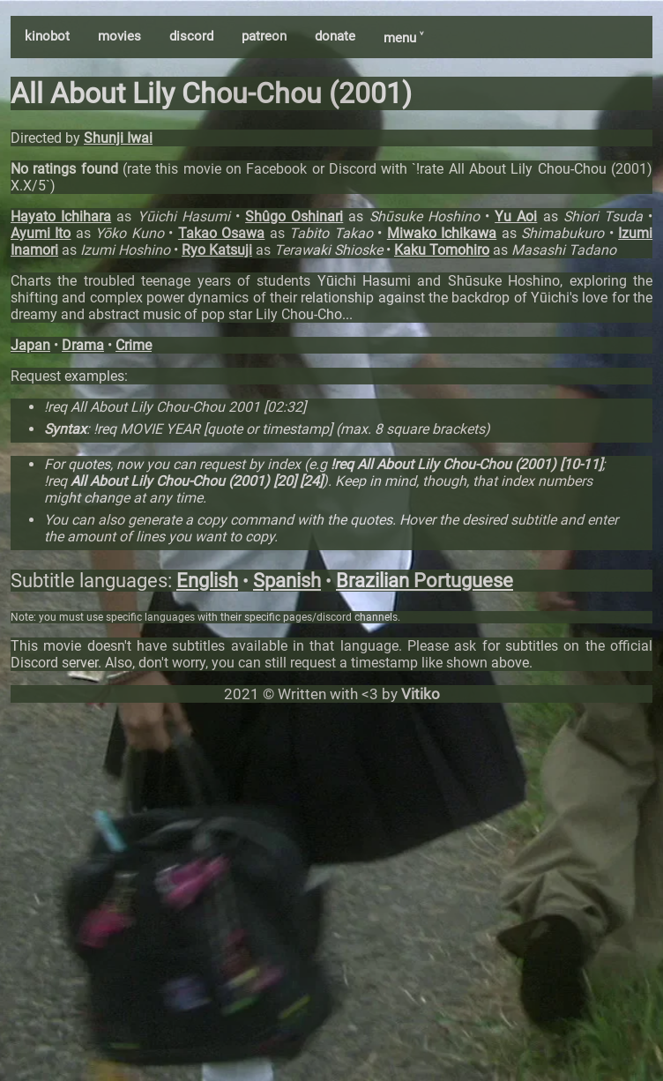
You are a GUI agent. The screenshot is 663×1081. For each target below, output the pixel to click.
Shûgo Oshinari (294, 216)
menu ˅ (403, 38)
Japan (30, 345)
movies (119, 36)
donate (335, 36)
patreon (264, 36)
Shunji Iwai (118, 138)
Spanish (287, 581)
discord (191, 36)
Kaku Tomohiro (441, 250)
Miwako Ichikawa (441, 233)
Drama (83, 345)
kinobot (47, 36)
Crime (133, 345)
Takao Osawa (221, 233)
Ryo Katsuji (217, 250)
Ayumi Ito (41, 233)
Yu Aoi (516, 216)
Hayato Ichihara (61, 216)
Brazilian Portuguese (424, 581)
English (207, 581)
